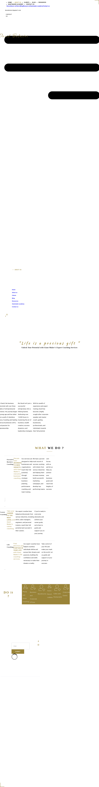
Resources (21, 630)
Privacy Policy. (35, 680)
